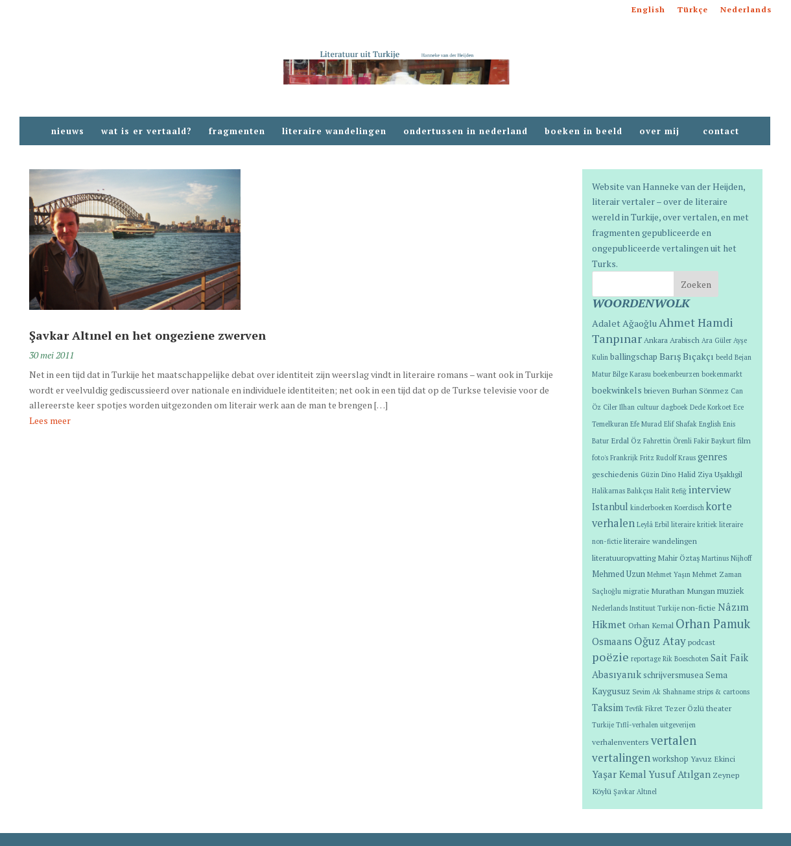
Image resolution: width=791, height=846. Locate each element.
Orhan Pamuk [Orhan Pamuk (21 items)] (713, 623)
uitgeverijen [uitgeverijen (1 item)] (678, 724)
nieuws (67, 131)
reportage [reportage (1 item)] (646, 658)
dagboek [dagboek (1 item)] (674, 407)
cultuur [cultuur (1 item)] (648, 407)
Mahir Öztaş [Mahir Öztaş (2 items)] (678, 557)
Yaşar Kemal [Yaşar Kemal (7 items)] (619, 774)
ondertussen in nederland (465, 131)
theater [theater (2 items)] (718, 708)
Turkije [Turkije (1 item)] (603, 724)
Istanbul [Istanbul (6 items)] (610, 506)
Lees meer (50, 420)
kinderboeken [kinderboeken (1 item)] (651, 507)
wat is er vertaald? (146, 131)
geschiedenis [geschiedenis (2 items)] (615, 474)
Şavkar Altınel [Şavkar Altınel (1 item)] (635, 791)
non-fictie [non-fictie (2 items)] (698, 607)
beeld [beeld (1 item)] (724, 357)
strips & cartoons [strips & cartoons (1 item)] (723, 691)
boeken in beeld (583, 131)
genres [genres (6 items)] (712, 457)
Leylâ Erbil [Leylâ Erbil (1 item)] (653, 524)
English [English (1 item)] (710, 424)
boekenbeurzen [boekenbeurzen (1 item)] (676, 374)
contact (721, 131)
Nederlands (746, 10)
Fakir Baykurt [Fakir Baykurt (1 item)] (714, 440)
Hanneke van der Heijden (693, 186)
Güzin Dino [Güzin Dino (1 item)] (658, 474)
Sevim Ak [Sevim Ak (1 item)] (646, 691)
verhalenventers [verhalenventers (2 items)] (620, 741)
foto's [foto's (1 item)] (600, 457)
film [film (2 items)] (744, 440)
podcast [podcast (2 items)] (701, 642)
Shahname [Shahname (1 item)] (679, 691)
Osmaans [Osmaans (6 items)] (612, 641)
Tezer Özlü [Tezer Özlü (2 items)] (684, 708)
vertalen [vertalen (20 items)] (673, 740)
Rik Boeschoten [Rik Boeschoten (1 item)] (686, 658)
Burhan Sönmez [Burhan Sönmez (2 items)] (700, 390)
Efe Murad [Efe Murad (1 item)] (646, 424)
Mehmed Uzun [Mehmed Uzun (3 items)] (618, 574)
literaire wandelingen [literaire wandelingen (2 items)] (660, 540)
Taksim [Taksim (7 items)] (607, 707)
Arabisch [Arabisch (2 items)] (685, 340)
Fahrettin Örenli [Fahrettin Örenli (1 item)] (667, 440)
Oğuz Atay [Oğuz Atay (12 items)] (660, 640)
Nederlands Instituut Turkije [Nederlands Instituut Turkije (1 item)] (635, 608)
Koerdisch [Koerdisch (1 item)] (689, 507)
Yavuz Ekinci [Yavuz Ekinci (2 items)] (713, 758)
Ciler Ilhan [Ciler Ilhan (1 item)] (619, 407)
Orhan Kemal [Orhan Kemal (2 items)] (651, 625)
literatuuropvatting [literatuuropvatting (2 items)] (623, 557)
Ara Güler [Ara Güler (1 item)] (716, 340)
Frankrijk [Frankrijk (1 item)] (624, 457)
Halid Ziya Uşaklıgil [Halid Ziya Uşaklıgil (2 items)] (710, 474)
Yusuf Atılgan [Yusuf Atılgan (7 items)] (679, 774)
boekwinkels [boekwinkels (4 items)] (617, 390)
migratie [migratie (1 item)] (636, 591)
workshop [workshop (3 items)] (670, 758)
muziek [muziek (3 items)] (730, 590)
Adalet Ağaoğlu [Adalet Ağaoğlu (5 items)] (624, 323)
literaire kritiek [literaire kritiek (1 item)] (694, 524)
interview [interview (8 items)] (710, 489)
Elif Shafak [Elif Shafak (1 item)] (680, 424)
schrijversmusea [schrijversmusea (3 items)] (673, 675)
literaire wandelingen (334, 131)
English (648, 10)
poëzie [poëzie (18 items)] (610, 656)
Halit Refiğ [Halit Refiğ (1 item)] (671, 490)
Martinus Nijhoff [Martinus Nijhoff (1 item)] (726, 558)
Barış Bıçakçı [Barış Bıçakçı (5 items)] (686, 356)
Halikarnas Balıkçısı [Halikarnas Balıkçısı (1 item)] (622, 490)
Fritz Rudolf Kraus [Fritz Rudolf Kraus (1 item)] (668, 457)
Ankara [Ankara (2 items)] (656, 340)
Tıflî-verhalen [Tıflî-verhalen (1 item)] (637, 724)
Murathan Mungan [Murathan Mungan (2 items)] (683, 590)
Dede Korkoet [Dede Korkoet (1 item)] (710, 407)
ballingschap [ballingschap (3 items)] (633, 356)
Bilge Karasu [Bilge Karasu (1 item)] (632, 374)
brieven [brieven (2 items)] (657, 390)
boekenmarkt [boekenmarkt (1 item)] (722, 374)
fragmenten (237, 131)
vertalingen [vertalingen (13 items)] (621, 757)
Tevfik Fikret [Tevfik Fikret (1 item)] (644, 708)
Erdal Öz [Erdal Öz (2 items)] (626, 440)
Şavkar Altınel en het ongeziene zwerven (147, 335)
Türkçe (693, 10)
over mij (662, 131)
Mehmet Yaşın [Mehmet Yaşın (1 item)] (669, 574)
